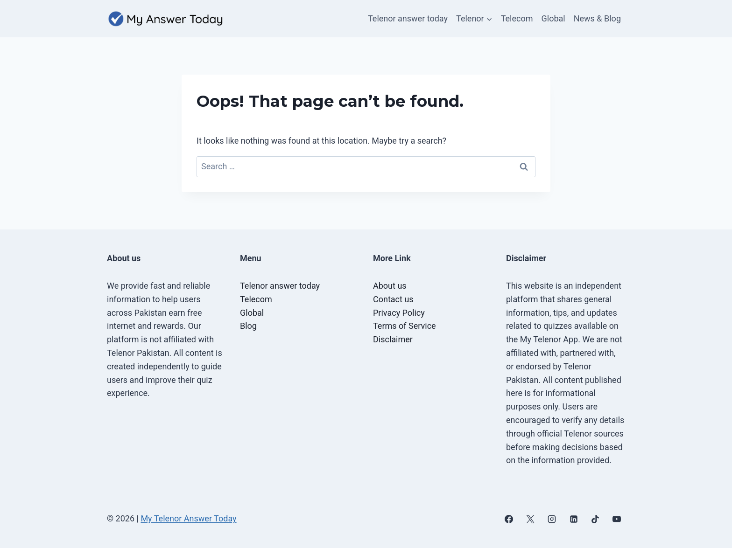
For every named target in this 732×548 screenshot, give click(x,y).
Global (553, 18)
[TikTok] (595, 519)
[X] (530, 519)
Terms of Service (404, 326)
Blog (248, 326)
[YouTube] (616, 519)
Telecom (517, 18)
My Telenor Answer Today (188, 518)
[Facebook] (508, 519)
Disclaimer (393, 339)
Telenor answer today (408, 18)
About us (390, 286)
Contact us (393, 299)
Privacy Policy (399, 313)
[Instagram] (551, 519)
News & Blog (597, 18)
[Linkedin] (573, 519)
